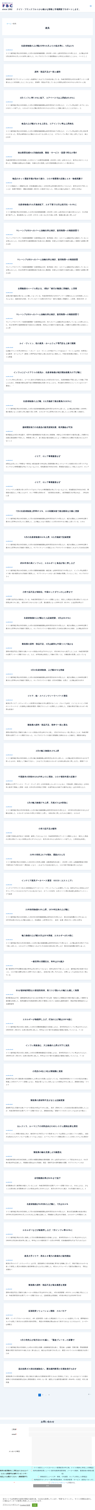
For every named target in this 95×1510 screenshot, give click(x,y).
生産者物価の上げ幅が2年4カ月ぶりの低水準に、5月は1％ (47, 46)
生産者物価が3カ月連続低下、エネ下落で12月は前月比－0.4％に (47, 205)
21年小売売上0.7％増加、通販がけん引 (47, 855)
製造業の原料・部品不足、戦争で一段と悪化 (48, 725)
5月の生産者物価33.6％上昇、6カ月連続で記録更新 (47, 537)
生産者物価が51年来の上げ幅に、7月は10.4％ (47, 1204)
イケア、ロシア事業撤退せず (47, 456)
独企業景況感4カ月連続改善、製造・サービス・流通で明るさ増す (47, 153)
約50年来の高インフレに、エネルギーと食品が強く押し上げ (47, 563)
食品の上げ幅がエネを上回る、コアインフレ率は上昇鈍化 (47, 124)
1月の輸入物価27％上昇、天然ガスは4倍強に (47, 803)
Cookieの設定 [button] (25, 1505)
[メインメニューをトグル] (90, 6)
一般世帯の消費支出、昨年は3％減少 (47, 961)
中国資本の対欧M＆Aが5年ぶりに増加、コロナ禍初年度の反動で (47, 777)
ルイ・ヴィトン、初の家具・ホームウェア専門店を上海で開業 (47, 343)
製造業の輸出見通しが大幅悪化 (48, 1152)
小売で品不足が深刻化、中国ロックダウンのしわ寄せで (47, 592)
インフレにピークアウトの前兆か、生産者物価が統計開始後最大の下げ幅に (47, 372)
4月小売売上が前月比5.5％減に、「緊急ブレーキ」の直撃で (47, 1340)
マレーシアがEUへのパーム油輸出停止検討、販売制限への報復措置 (47, 259)
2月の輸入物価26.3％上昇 (47, 751)
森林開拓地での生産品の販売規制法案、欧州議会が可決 (47, 427)
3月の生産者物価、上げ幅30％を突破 (47, 670)
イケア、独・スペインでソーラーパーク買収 (48, 696)
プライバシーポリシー (59, 1482)
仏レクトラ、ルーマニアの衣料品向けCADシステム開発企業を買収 (47, 1126)
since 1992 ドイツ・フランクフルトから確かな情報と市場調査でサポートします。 (41, 9)
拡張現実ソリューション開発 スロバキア (47, 1311)
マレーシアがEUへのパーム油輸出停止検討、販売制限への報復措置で (47, 230)
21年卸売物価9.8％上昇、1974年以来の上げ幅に (47, 910)
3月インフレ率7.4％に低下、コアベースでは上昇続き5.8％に (47, 98)
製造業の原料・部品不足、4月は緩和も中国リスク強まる (47, 644)
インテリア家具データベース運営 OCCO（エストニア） (47, 881)
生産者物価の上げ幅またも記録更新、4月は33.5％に (47, 618)
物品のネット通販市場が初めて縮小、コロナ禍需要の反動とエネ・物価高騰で (47, 179)
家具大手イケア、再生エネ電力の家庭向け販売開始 (47, 1256)
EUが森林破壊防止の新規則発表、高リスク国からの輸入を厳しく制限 (47, 990)
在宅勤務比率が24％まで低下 (47, 1178)
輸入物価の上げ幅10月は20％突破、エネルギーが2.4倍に (47, 936)
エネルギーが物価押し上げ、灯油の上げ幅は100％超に (47, 1019)
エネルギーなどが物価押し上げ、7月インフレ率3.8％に (47, 1230)
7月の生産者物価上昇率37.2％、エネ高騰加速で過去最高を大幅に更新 (47, 511)
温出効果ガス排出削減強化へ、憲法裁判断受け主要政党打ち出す (47, 1369)
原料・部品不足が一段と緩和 (47, 72)
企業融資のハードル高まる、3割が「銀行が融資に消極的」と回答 (47, 288)
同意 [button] (34, 1505)
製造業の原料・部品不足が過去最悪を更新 (47, 1285)
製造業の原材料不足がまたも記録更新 (48, 1100)
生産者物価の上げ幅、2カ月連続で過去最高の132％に (47, 401)
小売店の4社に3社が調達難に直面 (47, 1071)
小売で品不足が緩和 (47, 829)
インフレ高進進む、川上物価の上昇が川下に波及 (47, 1045)
